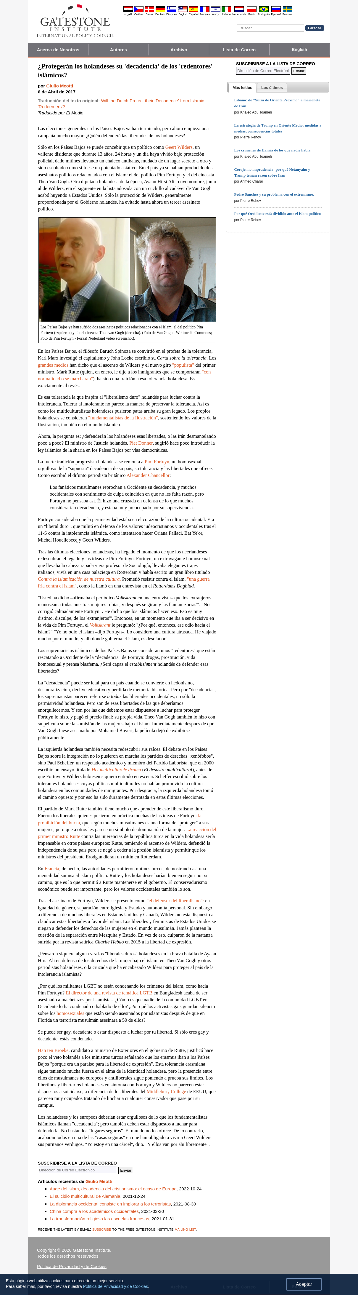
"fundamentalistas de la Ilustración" (123, 418)
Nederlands (239, 14)
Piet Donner (141, 443)
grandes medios (53, 365)
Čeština (138, 14)
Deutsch (160, 14)
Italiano (226, 14)
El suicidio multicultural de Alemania (85, 1196)
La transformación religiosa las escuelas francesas (99, 1218)
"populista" (183, 365)
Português (264, 14)
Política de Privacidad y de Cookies (72, 1266)
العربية (128, 14)
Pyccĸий (276, 14)
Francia (51, 868)
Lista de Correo (239, 49)
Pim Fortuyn (157, 461)
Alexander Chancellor (148, 475)
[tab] (242, 87)
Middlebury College (166, 1091)
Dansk (149, 14)
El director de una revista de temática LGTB (109, 993)
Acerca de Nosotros (58, 49)
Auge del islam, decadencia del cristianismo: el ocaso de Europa (113, 1188)
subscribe (101, 1229)
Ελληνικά (171, 14)
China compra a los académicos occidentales (94, 1211)
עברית (215, 14)
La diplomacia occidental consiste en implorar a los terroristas (110, 1203)
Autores (118, 49)
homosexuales (70, 1013)
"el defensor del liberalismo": (175, 900)
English (182, 14)
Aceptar (304, 1284)
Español (194, 14)
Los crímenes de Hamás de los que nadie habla (272, 150)
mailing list (185, 1229)
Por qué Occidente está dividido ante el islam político (277, 213)
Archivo (178, 49)
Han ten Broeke (53, 1050)
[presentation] (242, 87)
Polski (251, 14)
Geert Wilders (179, 147)
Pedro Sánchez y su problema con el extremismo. (274, 194)
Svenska (287, 14)
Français (205, 14)
